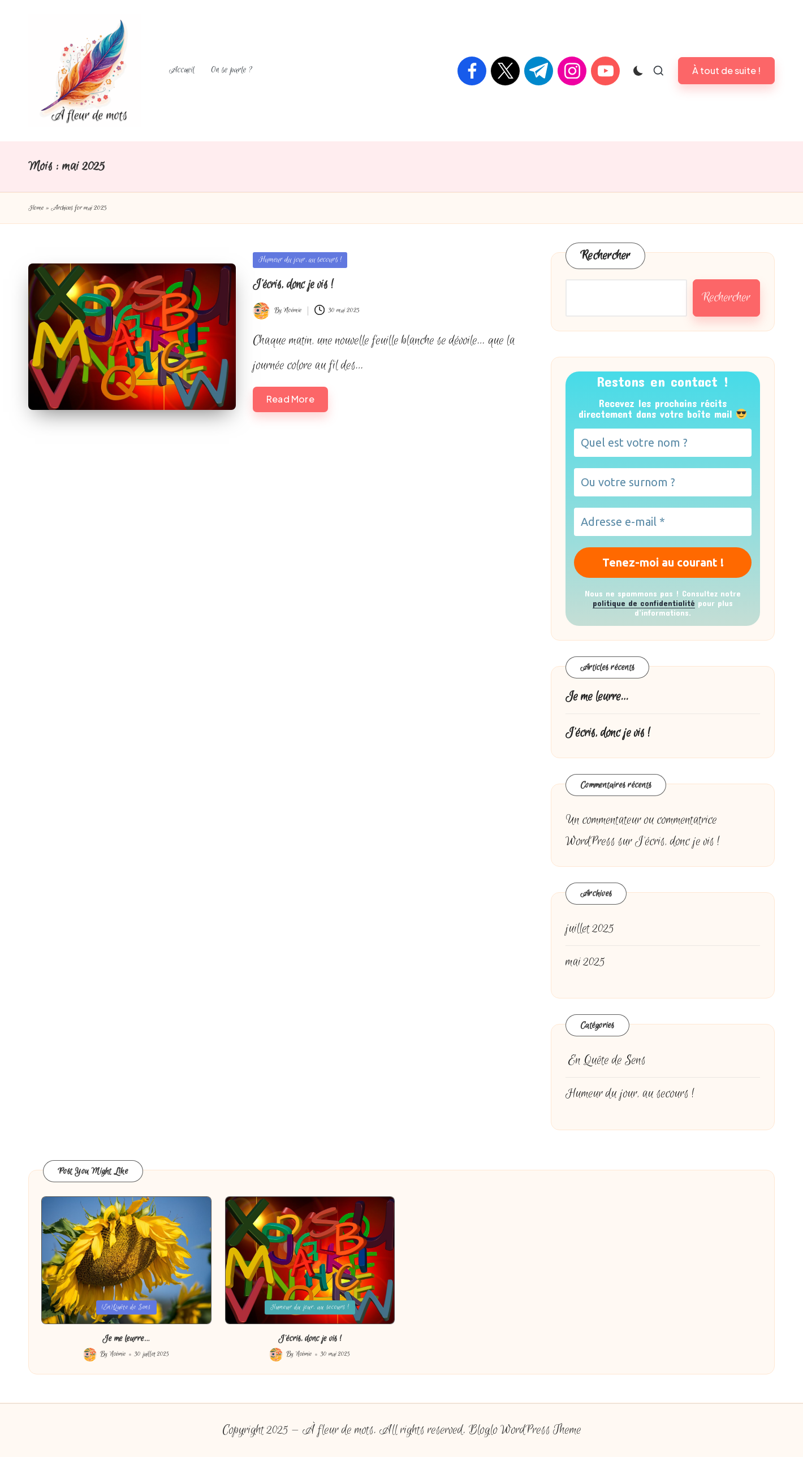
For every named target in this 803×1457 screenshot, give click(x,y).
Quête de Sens (605, 1060)
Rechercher (605, 256)
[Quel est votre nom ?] (663, 443)
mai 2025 (585, 962)
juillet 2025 (589, 928)
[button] (726, 70)
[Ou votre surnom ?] (663, 482)
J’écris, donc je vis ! (293, 284)
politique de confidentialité (644, 603)
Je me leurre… (597, 697)
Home (36, 208)
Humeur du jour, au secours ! (300, 259)
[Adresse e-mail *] (663, 522)
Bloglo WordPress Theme (525, 1430)
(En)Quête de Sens (126, 1307)
